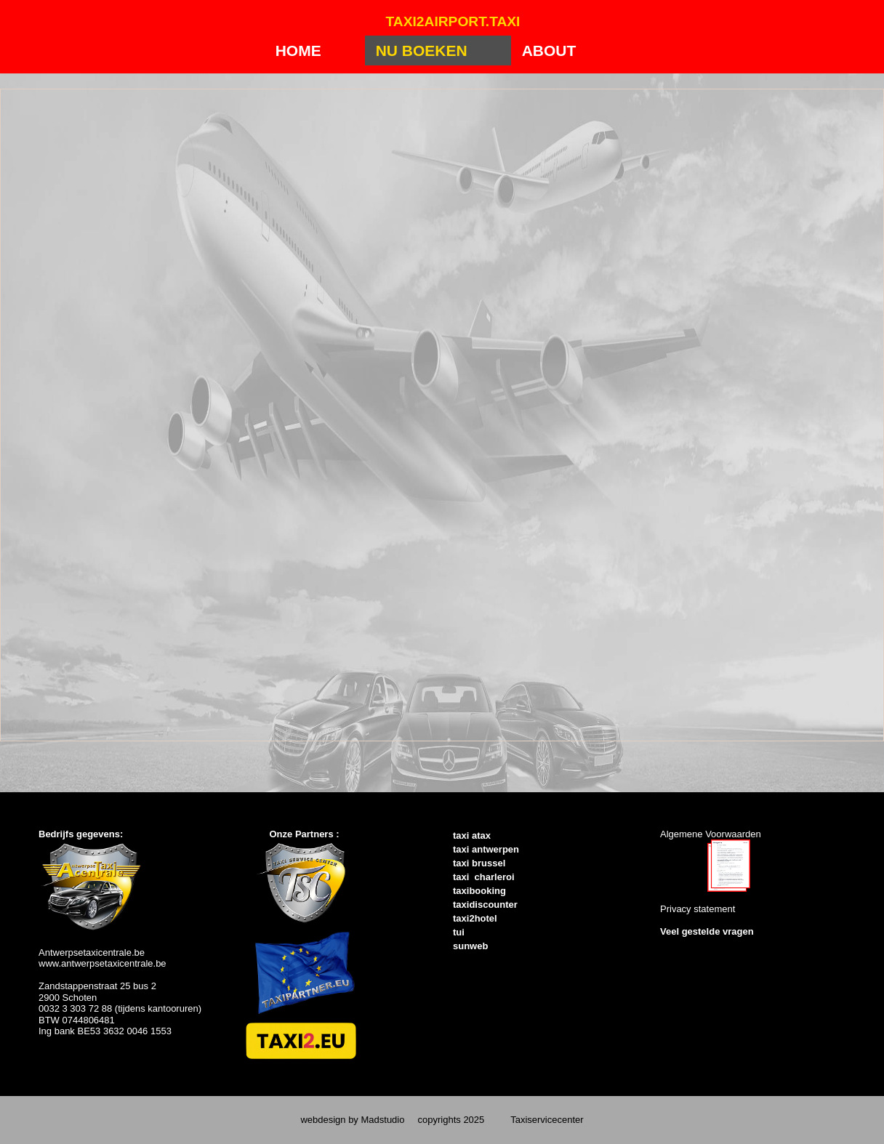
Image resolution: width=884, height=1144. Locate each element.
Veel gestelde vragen (707, 931)
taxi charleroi (484, 876)
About (549, 50)
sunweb (470, 945)
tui (459, 932)
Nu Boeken (421, 50)
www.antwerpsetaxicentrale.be (102, 963)
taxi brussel (479, 863)
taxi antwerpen (486, 849)
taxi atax (472, 835)
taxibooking (479, 890)
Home (298, 50)
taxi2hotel (475, 918)
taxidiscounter (485, 904)
